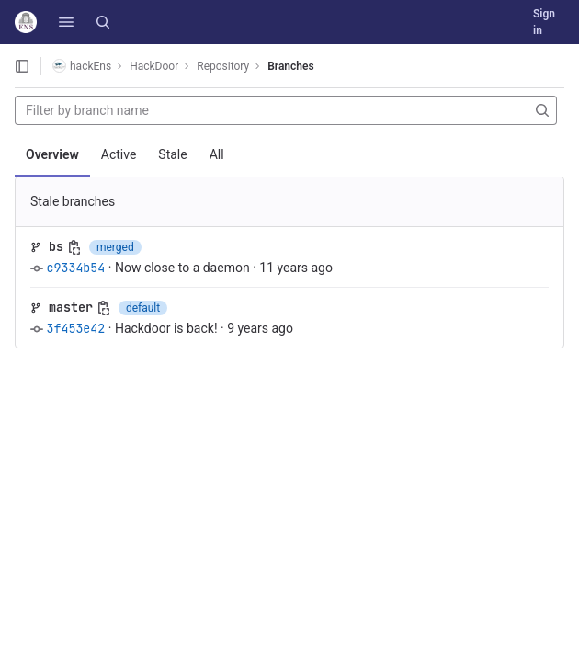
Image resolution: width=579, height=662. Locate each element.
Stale (172, 154)
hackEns (81, 66)
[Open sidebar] (22, 66)
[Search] (103, 22)
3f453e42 (75, 328)
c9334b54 (75, 267)
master (71, 307)
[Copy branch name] (74, 247)
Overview (52, 154)
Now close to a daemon (182, 267)
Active (119, 154)
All (217, 154)
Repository (223, 66)
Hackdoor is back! (166, 328)
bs (56, 246)
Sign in (544, 22)
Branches (290, 66)
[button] (66, 22)
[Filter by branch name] (271, 110)
